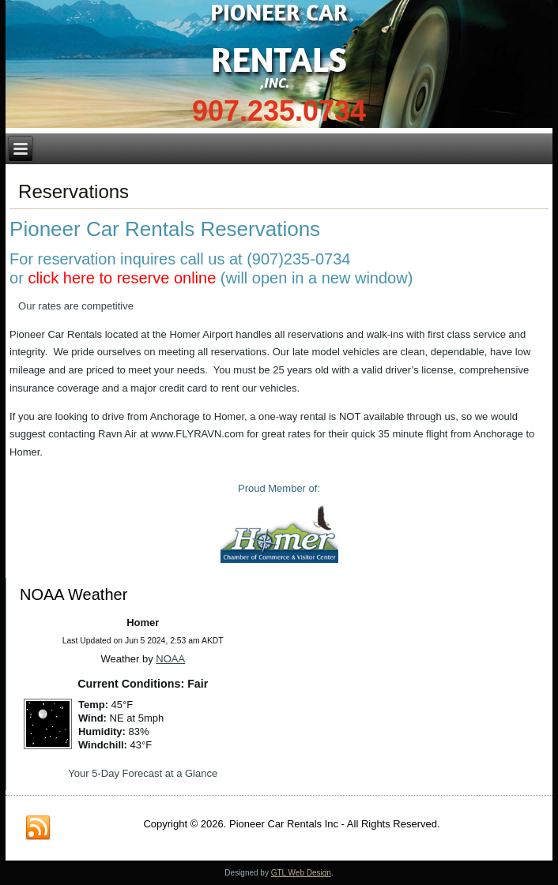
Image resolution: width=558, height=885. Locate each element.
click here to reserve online (122, 278)
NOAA (170, 659)
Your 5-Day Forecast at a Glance (142, 773)
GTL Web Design (301, 872)
